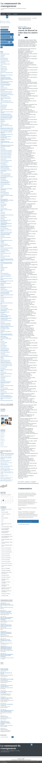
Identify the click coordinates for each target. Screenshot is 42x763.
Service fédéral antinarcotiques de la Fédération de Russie (6, 82)
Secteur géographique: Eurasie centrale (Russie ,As (6, 537)
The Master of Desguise (4, 124)
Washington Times (3, 87)
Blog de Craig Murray (4, 308)
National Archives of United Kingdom (5, 246)
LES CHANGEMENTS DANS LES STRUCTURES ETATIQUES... (6, 618)
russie (11, 42)
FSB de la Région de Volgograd (5, 153)
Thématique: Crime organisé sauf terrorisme (6, 573)
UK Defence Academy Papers (5, 324)
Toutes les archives (3, 446)
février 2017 (2, 439)
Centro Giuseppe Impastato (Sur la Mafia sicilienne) (6, 177)
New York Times (3, 107)
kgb (1, 47)
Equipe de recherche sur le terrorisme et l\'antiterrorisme (5, 362)
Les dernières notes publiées (21, 759)
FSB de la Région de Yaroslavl (5, 156)
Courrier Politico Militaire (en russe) (6, 102)
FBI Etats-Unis (2, 62)
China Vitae (2, 257)
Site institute (2, 343)
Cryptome (2, 299)
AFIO (1, 271)
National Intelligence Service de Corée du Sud (6, 288)
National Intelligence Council (5, 253)
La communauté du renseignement (11, 4)
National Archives (4, 716)
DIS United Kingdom (4, 244)
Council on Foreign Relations (5, 274)
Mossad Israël (2, 121)
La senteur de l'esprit (5, 466)
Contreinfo (2, 301)
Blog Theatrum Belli (4, 387)
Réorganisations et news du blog (6, 524)
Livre (2, 521)
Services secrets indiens (5, 559)
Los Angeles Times (3, 208)
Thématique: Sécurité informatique (5, 585)
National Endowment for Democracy (4, 312)
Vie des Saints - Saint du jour (6, 473)
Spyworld (2, 206)
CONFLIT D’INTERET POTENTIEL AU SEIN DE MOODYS (5, 723)
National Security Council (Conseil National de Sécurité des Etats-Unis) (6, 128)
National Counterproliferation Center (5, 398)
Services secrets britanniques (6, 551)
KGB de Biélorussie (3, 104)
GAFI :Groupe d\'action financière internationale (6, 189)
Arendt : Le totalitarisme (4, 477)
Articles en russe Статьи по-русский (6, 510)
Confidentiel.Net (3, 205)
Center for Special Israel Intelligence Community (6, 215)
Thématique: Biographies (5, 570)
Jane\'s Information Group (5, 352)
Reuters (1, 264)
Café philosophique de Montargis (6, 478)
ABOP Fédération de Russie (5, 96)
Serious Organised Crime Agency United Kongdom (6, 310)
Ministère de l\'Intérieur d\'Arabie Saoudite (6, 370)
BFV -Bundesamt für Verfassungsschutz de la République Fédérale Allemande (6, 200)
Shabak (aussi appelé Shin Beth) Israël (6, 210)
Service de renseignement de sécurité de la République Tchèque (6, 396)
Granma (1, 122)
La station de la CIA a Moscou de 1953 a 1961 (24, 18)
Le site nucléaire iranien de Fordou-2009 (6, 612)
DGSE (1, 238)
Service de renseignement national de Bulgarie (6, 390)
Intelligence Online (3, 69)
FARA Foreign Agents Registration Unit (6, 303)
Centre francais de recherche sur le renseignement (6, 135)
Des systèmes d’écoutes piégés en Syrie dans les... (6, 605)
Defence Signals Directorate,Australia (4, 337)
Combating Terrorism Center (5, 375)
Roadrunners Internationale (5, 323)
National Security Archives (5, 255)
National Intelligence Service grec (6, 297)
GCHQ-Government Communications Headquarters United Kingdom (6, 223)
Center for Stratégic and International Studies (4, 350)
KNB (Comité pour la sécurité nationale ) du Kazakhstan (5, 84)
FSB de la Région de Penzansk (5, 157)
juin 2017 (2, 437)
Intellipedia (2, 218)
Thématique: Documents (5, 577)
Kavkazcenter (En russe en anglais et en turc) (6, 112)
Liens (2, 519)
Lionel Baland (8, 455)
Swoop (1, 143)
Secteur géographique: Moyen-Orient (6, 546)
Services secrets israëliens (6, 561)
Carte (1, 662)
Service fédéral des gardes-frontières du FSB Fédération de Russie (7, 146)
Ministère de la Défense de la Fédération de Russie (5, 316)
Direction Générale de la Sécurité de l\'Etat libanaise (6, 281)
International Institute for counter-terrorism (6, 394)
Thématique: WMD (4, 595)
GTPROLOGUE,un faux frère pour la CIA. (25, 19)
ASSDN (1, 266)
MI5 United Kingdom (4, 59)
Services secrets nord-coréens (6, 563)
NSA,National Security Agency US (6, 91)
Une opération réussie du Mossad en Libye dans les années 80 (28, 31)
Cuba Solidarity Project (4, 354)
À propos (15, 14)
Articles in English (4, 512)
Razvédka (2, 185)
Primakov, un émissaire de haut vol (6, 673)
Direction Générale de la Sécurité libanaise (6, 279)
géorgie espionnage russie (5, 36)
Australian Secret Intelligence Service (5, 332)
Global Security (3, 71)
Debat (2, 515)
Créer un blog (19, 758)
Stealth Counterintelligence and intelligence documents (6, 167)
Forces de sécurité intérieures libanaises (5, 284)
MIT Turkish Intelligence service (6, 363)
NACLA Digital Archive (4, 273)
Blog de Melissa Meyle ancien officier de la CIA (5, 221)
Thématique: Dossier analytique (5, 580)
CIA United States (3, 66)
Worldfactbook (3, 179)
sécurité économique (4, 42)
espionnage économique (5, 31)
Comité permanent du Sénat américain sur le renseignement (6, 115)
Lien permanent (21, 481)
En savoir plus (5, 762)
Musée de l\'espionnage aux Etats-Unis (6, 126)
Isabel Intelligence (3, 217)
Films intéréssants (4, 517)
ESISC (1, 65)
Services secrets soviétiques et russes (6, 566)
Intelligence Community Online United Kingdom (6, 226)
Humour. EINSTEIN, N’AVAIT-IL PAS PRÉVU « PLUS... (6, 480)
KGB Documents (3, 372)
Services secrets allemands (6, 547)
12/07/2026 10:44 (3, 475)
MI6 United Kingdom (4, 58)
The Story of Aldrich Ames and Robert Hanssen (5, 170)
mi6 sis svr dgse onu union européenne (6, 45)
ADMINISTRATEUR (4, 632)
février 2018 (2, 435)
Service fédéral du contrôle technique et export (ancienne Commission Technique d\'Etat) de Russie (6, 79)
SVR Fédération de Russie (4, 61)
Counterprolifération (4, 180)
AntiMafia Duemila (3, 267)
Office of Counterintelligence (5, 173)
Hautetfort (23, 758)
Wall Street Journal (3, 305)
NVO (1, 103)
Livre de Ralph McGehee (4, 193)
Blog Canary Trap (3, 391)
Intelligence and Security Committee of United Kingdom (7, 95)
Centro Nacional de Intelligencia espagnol (6, 374)
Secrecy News (2, 213)
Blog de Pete (2, 321)
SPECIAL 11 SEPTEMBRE (5, 568)
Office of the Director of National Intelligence (6, 132)
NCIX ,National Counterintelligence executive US (6, 90)
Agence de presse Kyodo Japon (5, 320)
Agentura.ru (2, 55)
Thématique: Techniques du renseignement (6, 591)
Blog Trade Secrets (3, 345)
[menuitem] (3, 14)
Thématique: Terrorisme (5, 593)
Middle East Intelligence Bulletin (6, 232)
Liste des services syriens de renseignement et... (6, 686)
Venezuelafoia (3, 377)
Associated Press (3, 306)
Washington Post (3, 106)
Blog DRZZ (2, 384)
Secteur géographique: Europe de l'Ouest (6, 543)
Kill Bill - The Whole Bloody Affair (6, 466)
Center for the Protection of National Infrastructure (5, 182)
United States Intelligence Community (5, 251)
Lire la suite (2, 411)
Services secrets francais (5, 555)
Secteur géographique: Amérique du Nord (5, 529)
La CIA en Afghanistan (4, 161)
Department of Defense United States (5, 339)
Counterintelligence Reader (5, 175)
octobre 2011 (2, 440)
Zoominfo (2, 242)
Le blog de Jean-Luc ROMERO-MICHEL (7, 470)
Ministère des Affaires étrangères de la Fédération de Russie (6, 327)
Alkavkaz (2, 270)
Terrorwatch (2, 353)
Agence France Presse (4, 249)
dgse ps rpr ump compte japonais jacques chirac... (7, 40)
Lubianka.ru (2, 378)
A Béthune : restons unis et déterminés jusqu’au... (5, 469)
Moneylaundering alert (4, 192)
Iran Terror (2, 298)
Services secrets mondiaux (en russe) (5, 277)
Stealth (1, 172)
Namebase (2, 56)
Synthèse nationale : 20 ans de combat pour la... (5, 457)
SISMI (1, 197)
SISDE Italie (2, 202)
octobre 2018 (2, 432)
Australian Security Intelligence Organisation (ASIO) (6, 319)
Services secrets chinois (5, 553)
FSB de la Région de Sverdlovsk (5, 154)
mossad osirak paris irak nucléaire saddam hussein (5, 34)
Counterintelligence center (5, 63)
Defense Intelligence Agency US (6, 93)
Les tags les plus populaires (28, 759)
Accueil (3, 14)
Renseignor (2, 147)
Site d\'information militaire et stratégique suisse (5, 137)
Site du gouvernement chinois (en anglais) (6, 357)
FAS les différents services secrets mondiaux (6, 241)
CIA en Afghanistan (3, 164)
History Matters (3, 163)
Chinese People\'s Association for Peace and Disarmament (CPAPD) (6, 263)
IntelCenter (2, 341)
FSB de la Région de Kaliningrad (6, 151)
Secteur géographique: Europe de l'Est (6, 540)
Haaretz (1, 254)
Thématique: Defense (5, 575)
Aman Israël (2, 211)
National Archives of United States (6, 247)
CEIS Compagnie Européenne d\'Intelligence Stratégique (5, 234)
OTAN (1, 187)
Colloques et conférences (5, 514)
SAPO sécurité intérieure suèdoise (6, 290)
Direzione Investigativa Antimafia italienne (6, 196)
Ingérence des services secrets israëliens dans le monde (5, 382)
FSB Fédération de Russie (4, 53)
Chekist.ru (2, 86)
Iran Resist (2, 285)
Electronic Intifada (3, 342)
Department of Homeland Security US (6, 73)
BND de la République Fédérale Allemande (5, 119)
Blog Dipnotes (2, 368)
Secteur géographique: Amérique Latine (5, 532)
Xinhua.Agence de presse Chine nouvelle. (6, 230)
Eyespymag (2, 268)
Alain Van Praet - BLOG (4, 461)
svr (12, 36)
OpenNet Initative (3, 314)
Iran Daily (2, 358)
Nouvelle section (4, 729)
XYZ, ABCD (9, 480)
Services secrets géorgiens (6, 557)
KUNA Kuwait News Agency (5, 360)
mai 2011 (2, 443)
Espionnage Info (3, 159)
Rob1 (1, 603)
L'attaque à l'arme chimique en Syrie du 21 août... (6, 698)
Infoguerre (2, 235)
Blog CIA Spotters (3, 203)
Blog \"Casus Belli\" (3, 366)
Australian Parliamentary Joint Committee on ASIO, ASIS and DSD (6, 334)
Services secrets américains (6, 549)
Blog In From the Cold (4, 228)
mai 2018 (2, 433)
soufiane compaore (4, 624)
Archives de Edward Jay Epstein (6, 160)
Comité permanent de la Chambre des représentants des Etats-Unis (6, 117)
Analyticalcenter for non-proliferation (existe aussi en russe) (6, 142)
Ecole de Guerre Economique (5, 237)
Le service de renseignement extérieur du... (6, 626)
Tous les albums (3, 425)
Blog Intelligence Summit (5, 328)
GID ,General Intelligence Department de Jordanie (4, 293)
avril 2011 (2, 445)
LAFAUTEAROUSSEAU (4, 464)
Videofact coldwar (3, 68)
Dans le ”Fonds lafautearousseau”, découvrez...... (6, 463)
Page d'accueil (34, 18)
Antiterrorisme (3, 149)
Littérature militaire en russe (5, 100)
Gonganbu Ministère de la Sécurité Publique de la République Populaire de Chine (7, 259)
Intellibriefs (2, 330)
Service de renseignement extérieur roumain (6, 295)
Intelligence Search (3, 289)
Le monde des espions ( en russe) (6, 365)
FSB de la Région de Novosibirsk (6, 150)
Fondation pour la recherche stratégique (5, 139)
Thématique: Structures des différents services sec (6, 588)
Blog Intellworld (3, 346)
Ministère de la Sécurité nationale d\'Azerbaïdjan (6, 75)
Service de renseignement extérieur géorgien (6, 386)
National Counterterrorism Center (6, 400)
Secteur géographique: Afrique (6, 526)
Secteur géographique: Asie (6, 534)
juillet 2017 (2, 436)
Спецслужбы (2, 380)
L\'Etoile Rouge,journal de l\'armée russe (6, 110)
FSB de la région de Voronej (5, 184)
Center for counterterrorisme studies (5, 99)
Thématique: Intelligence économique (5, 582)
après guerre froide (4, 29)
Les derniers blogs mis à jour (14, 759)
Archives (9, 14)
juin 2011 (2, 442)
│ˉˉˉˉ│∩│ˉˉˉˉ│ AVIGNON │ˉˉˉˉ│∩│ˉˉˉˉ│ (6, 476)
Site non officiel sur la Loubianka (6, 130)
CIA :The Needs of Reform (4, 168)
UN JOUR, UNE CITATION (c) (5, 460)
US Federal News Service (4, 348)
